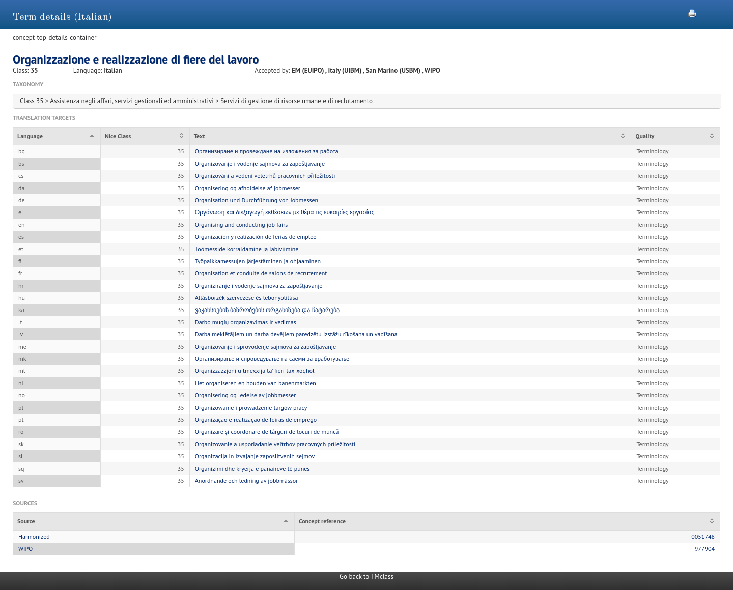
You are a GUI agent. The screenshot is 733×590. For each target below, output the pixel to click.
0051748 (703, 536)
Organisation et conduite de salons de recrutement (261, 273)
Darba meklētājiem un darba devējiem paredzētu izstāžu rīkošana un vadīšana (296, 334)
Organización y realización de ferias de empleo (256, 236)
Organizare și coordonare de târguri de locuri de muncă (267, 432)
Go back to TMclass (366, 576)
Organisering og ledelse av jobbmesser (245, 395)
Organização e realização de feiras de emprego (256, 419)
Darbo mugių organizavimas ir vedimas (245, 322)
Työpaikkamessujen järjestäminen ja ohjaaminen (258, 261)
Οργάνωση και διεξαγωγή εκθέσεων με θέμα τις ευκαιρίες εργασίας (284, 212)
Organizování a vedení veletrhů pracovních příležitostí (265, 175)
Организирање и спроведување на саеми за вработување (272, 358)
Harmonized (34, 536)
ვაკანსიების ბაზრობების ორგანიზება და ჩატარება (267, 310)
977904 (705, 548)
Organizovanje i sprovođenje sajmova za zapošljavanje (265, 346)
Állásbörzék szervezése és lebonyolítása (246, 297)
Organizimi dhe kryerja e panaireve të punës (252, 468)
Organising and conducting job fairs (241, 224)
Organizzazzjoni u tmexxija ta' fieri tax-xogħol (255, 371)
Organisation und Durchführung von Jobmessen (256, 200)
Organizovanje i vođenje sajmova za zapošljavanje (260, 163)
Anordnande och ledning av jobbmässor (246, 480)
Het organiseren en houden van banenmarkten (255, 383)
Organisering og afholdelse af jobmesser (247, 188)
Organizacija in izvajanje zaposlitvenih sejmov (255, 456)
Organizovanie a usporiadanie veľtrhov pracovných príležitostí (275, 444)
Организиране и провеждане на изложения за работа (267, 151)
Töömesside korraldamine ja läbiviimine (247, 249)
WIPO (25, 548)
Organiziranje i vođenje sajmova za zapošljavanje (259, 285)
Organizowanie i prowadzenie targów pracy (251, 407)
